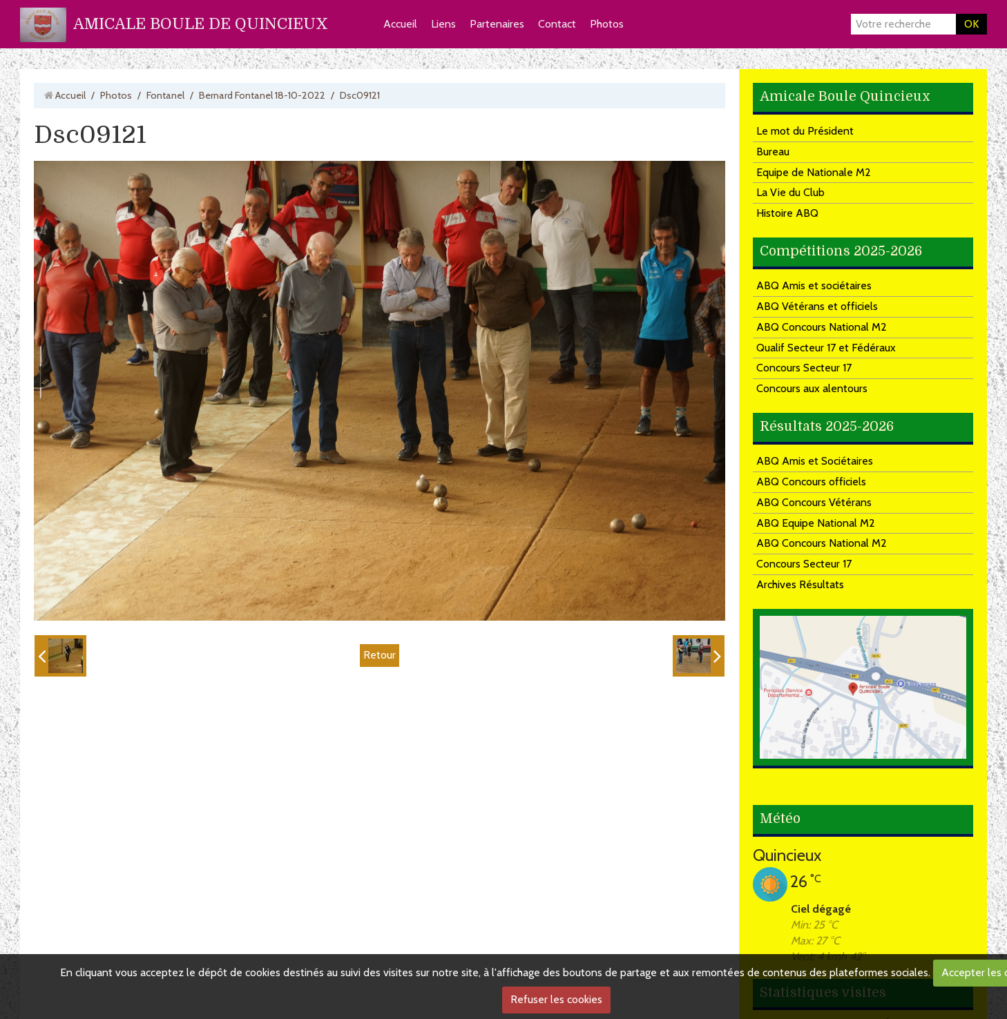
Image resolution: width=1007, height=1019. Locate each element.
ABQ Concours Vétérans (814, 502)
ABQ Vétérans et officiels (817, 306)
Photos (607, 23)
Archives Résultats (800, 584)
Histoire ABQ (787, 213)
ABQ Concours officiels (811, 481)
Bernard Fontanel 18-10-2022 (262, 95)
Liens (443, 23)
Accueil (400, 23)
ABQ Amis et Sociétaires (814, 460)
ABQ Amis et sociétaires (814, 285)
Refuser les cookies (556, 999)
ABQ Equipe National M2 (815, 523)
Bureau (772, 151)
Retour (379, 654)
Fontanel (165, 95)
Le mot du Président (805, 130)
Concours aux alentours (811, 388)
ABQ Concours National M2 (821, 326)
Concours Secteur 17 (804, 367)
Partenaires (497, 23)
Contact (557, 23)
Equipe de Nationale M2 (813, 172)
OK (971, 23)
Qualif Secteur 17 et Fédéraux (826, 347)
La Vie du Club (790, 192)
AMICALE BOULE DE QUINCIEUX (200, 23)
